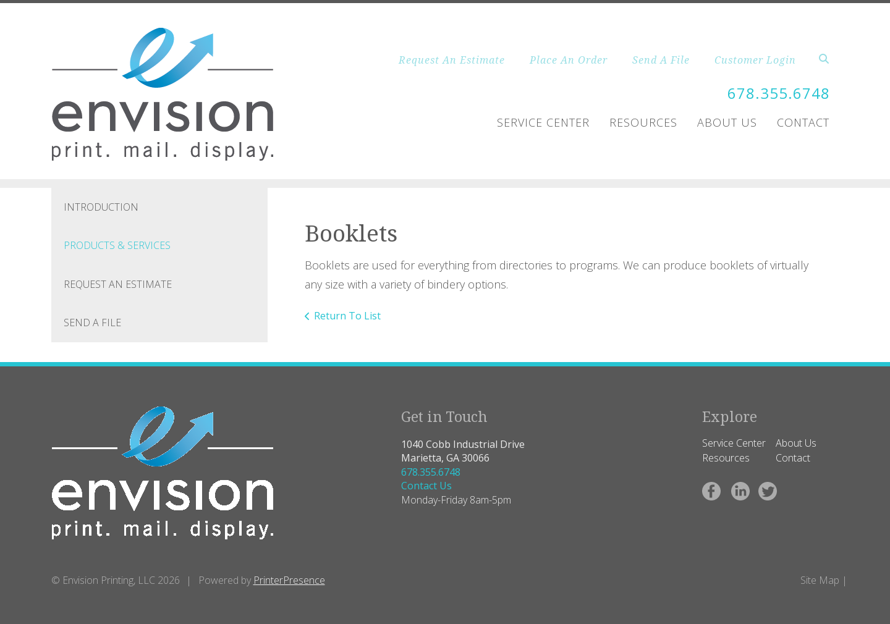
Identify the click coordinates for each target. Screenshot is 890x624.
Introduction (101, 207)
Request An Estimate (452, 60)
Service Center (543, 122)
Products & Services (117, 245)
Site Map (819, 580)
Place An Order (569, 60)
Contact (803, 122)
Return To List (347, 316)
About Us (727, 122)
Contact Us (426, 485)
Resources (643, 122)
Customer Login (755, 60)
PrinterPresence (289, 580)
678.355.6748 (778, 93)
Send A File (661, 60)
